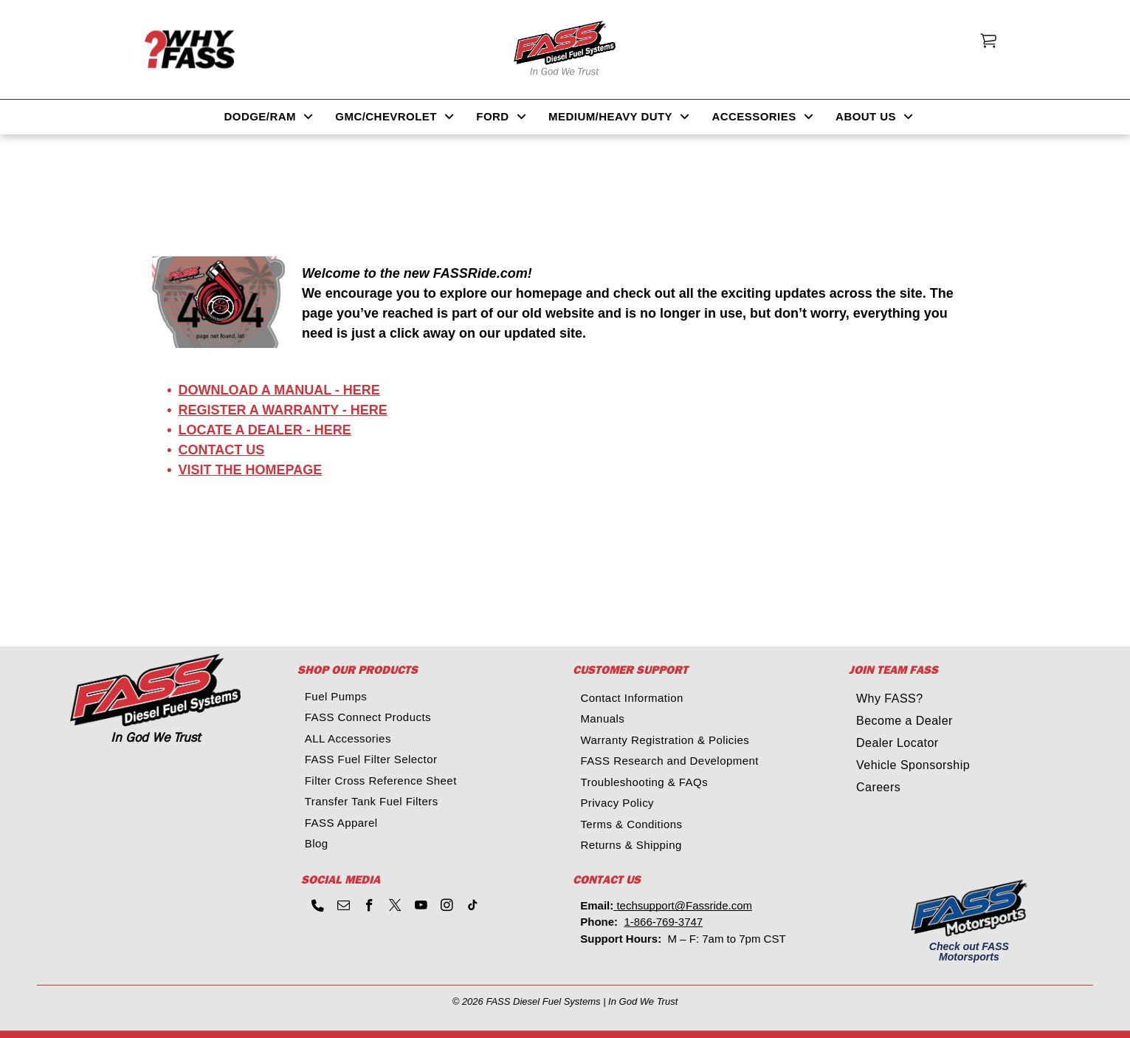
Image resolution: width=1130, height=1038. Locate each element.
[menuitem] (269, 117)
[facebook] (369, 907)
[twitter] (395, 907)
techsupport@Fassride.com (684, 905)
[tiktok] (473, 907)
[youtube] (421, 907)
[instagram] (447, 907)
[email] (343, 907)
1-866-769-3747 (663, 921)
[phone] (318, 907)
